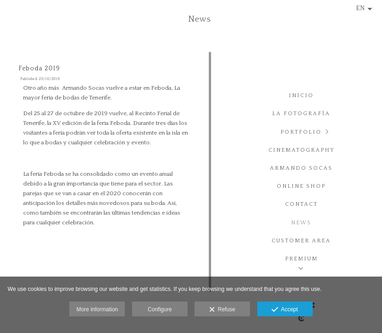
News (301, 223)
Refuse (222, 310)
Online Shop (301, 186)
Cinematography (301, 150)
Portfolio (300, 132)
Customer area (301, 241)
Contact (301, 204)
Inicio (301, 95)
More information (97, 309)
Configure (160, 309)
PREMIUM (301, 259)
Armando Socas (301, 168)
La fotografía (301, 114)
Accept (285, 310)
